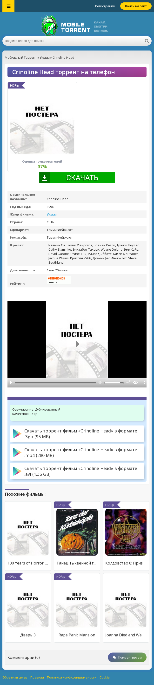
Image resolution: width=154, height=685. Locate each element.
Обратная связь (14, 677)
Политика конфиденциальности (71, 677)
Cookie (105, 677)
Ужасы (52, 214)
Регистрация (105, 6)
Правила (37, 677)
